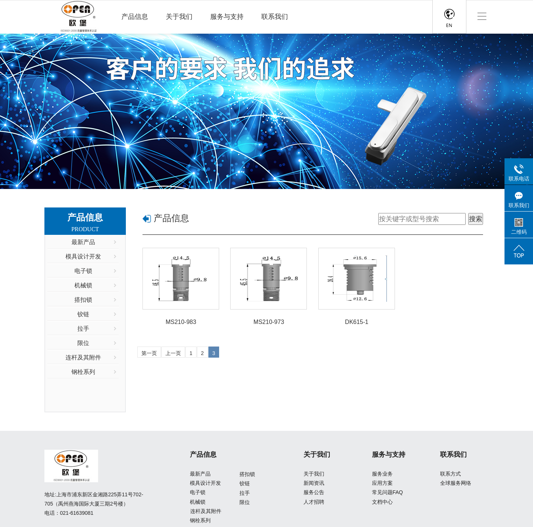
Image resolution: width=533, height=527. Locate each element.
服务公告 (314, 492)
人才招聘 (314, 502)
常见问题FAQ (387, 492)
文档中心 (382, 502)
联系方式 (450, 474)
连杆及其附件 (205, 511)
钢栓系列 (200, 520)
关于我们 (179, 16)
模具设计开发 (205, 483)
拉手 (244, 493)
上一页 (173, 353)
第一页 (149, 353)
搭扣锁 (247, 474)
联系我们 (274, 16)
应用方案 (382, 483)
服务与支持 (227, 16)
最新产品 (200, 474)
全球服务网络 (455, 483)
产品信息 (134, 16)
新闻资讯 (314, 483)
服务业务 (382, 474)
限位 (244, 502)
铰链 (244, 483)
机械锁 (197, 502)
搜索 (475, 219)
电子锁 (197, 492)
